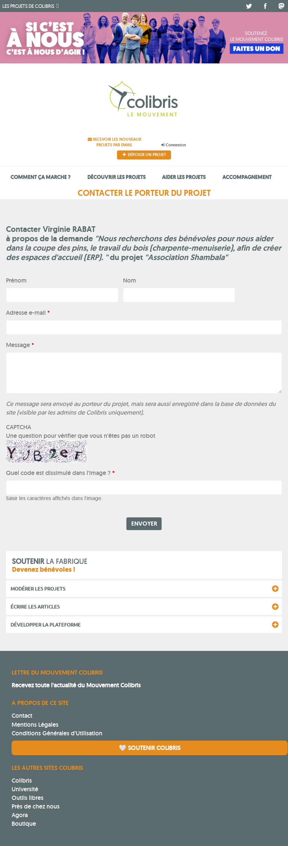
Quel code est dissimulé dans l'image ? (60, 473)
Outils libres (28, 798)
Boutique (24, 824)
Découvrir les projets (116, 176)
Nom (129, 280)
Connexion (173, 144)
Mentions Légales (35, 725)
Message (20, 345)
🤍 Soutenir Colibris (149, 748)
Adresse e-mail (28, 313)
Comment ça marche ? (40, 176)
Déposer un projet (144, 154)
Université (25, 789)
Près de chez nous (36, 806)
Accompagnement (247, 176)
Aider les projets (184, 176)
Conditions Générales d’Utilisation (57, 733)
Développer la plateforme (45, 624)
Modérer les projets (37, 588)
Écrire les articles (35, 606)
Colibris (28, 6)
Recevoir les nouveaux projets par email (114, 142)
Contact (22, 716)
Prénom (16, 280)
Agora (20, 815)
